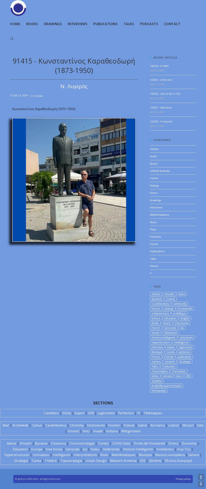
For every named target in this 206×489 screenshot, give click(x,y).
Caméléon (51, 413)
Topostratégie (71, 460)
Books (154, 163)
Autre (181, 294)
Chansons (58, 443)
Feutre (167, 323)
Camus (170, 299)
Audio (153, 156)
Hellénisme (111, 449)
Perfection (126, 413)
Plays (153, 229)
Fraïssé (129, 425)
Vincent (167, 376)
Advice (11, 443)
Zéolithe (155, 460)
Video (155, 376)
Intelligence (181, 342)
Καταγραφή (159, 390)
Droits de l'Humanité (149, 443)
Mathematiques (159, 214)
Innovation (41, 455)
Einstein (114, 425)
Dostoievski (185, 308)
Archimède (20, 425)
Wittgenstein (131, 431)
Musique (157, 352)
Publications (157, 251)
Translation (179, 371)
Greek (155, 332)
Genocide (170, 328)
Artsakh (169, 294)
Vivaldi (98, 431)
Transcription (160, 371)
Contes (154, 178)
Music (153, 222)
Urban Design (96, 460)
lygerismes (185, 347)
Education (170, 318)
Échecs (173, 443)
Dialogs (154, 185)
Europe (36, 449)
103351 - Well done (161, 107)
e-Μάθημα (179, 313)
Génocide (72, 449)
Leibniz (173, 425)
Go (182, 328)
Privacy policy (183, 478)
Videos (154, 266)
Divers (154, 193)
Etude (155, 323)
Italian (171, 347)
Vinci (179, 376)
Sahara (156, 361)
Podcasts (155, 236)
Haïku (95, 449)
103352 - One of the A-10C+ (165, 93)
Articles (38, 96)
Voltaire (112, 431)
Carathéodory (55, 425)
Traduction (168, 366)
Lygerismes (106, 413)
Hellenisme (170, 332)
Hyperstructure (161, 342)
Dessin (156, 308)
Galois (142, 425)
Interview (157, 347)
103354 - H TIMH (159, 66)
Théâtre (50, 460)
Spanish (170, 361)
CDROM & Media (160, 171)
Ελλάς (66, 413)
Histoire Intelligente (163, 337)
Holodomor (186, 337)
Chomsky (77, 425)
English (185, 318)
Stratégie (21, 460)
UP (201, 477)
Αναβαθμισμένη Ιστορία (166, 386)
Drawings (155, 200)
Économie (189, 443)
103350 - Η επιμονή (161, 121)
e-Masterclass (160, 313)
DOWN (201, 484)
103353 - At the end (161, 80)
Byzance (157, 299)
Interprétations (85, 455)
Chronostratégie (82, 443)
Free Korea (181, 323)
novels (171, 352)
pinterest (184, 352)
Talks (153, 258)
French (156, 328)
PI (138, 413)
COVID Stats (121, 443)
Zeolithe (157, 381)
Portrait (168, 357)
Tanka (36, 460)
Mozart (188, 425)
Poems (154, 244)
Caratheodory (160, 303)
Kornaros (157, 425)
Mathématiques (123, 455)
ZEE (188, 376)
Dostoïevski (96, 425)
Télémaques (153, 413)
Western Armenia (123, 460)
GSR (91, 413)
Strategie (185, 361)
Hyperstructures (16, 455)
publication (184, 357)
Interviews (156, 207)
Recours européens (170, 455)
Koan (104, 455)
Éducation (20, 449)
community (179, 303)
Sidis (200, 425)
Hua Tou (184, 449)
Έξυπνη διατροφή (178, 460)
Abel (5, 425)
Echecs (156, 318)
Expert (79, 413)
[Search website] (11, 38)
